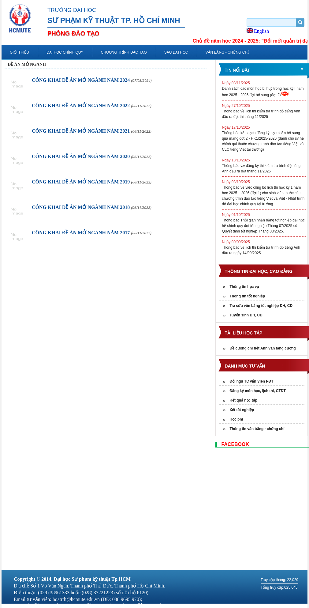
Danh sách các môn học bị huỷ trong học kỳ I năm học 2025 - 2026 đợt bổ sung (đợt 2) (264, 88)
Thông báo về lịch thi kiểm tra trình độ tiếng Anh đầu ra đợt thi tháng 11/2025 (264, 111)
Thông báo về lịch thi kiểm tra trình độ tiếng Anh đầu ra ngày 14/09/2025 (264, 247)
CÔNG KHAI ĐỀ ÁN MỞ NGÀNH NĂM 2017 (91, 232)
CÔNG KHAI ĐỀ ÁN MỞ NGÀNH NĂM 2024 (92, 80)
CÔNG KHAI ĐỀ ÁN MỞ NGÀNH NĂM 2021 (91, 131)
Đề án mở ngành (27, 64)
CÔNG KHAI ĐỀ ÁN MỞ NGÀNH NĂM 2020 (91, 156)
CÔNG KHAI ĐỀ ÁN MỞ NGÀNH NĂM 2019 (91, 181)
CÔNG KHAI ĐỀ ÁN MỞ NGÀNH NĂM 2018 (91, 207)
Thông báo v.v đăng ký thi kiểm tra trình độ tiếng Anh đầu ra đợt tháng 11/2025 (264, 165)
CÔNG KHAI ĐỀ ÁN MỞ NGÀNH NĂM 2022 (91, 105)
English (258, 31)
